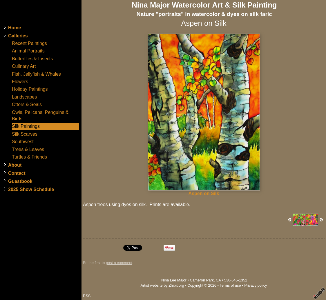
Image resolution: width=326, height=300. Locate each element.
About (14, 165)
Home (14, 27)
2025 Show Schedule (31, 189)
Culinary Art (24, 66)
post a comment (119, 263)
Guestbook (20, 181)
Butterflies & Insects (32, 58)
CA (218, 280)
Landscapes (24, 96)
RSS (86, 296)
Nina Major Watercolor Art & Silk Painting (204, 5)
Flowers (20, 81)
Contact (17, 173)
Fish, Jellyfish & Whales (36, 74)
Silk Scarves (24, 134)
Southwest (23, 141)
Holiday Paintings (30, 89)
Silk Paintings (26, 126)
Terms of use (230, 285)
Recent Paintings (29, 43)
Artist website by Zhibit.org (162, 285)
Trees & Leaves (28, 149)
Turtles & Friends (29, 156)
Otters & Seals (27, 104)
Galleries (18, 35)
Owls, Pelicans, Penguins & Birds (40, 115)
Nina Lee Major (173, 280)
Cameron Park (202, 280)
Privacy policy (255, 285)
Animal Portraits (28, 50)
